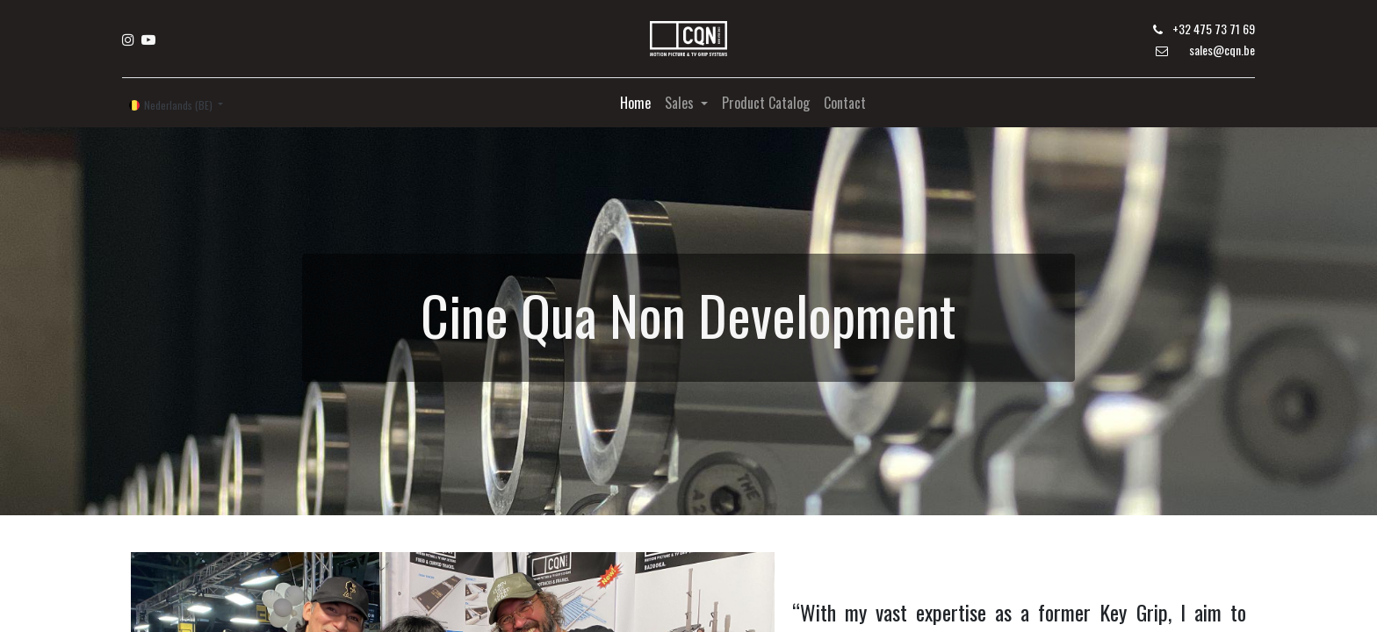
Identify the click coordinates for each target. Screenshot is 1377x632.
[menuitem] (635, 102)
